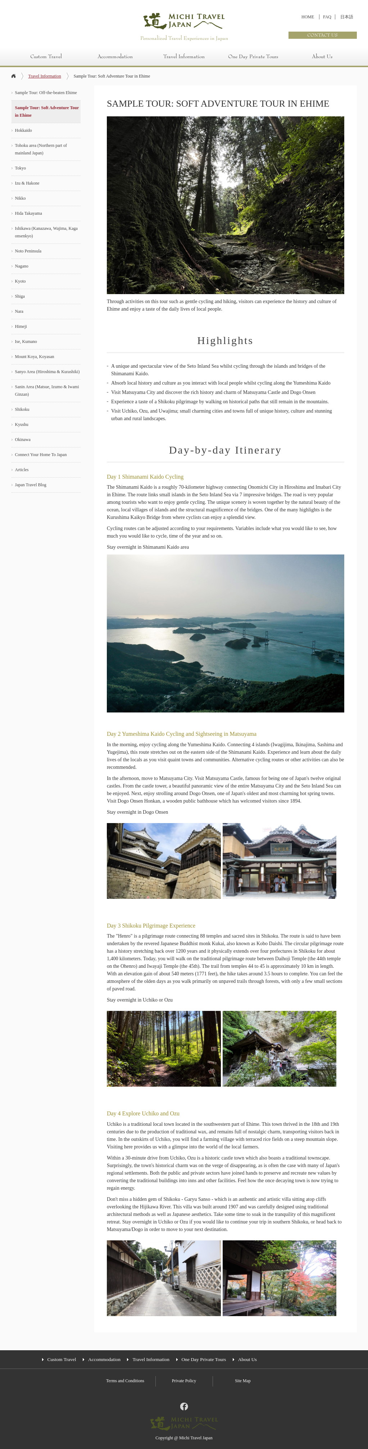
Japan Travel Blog (30, 484)
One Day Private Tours (253, 57)
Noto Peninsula (28, 251)
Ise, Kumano (26, 341)
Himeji (21, 326)
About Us (322, 57)
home (14, 76)
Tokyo (20, 168)
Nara (19, 311)
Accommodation (115, 57)
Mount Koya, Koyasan (34, 356)
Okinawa (23, 439)
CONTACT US (322, 35)
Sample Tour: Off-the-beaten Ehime (46, 92)
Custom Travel (46, 57)
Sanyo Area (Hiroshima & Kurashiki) (47, 371)
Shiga (20, 296)
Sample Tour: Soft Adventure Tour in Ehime (47, 111)
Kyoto (20, 281)
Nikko (20, 198)
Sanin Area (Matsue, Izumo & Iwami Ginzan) (47, 390)
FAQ (327, 16)
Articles (22, 469)
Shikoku (22, 409)
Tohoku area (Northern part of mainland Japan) (41, 149)
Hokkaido (23, 130)
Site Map (243, 1380)
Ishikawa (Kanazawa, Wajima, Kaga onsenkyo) (46, 232)
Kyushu (21, 424)
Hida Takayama (28, 213)
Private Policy (184, 1380)
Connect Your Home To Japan (41, 454)
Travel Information (184, 57)
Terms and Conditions (125, 1380)
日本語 (346, 16)
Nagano (21, 266)
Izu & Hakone (27, 183)
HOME (307, 16)
